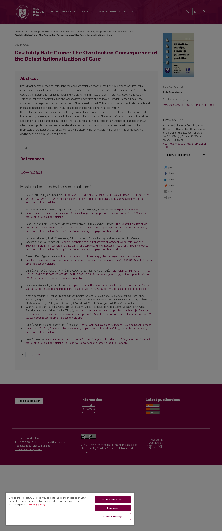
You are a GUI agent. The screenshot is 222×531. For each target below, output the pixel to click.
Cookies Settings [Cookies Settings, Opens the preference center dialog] (113, 516)
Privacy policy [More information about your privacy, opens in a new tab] (37, 504)
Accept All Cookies (113, 499)
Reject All (112, 508)
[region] (70, 508)
